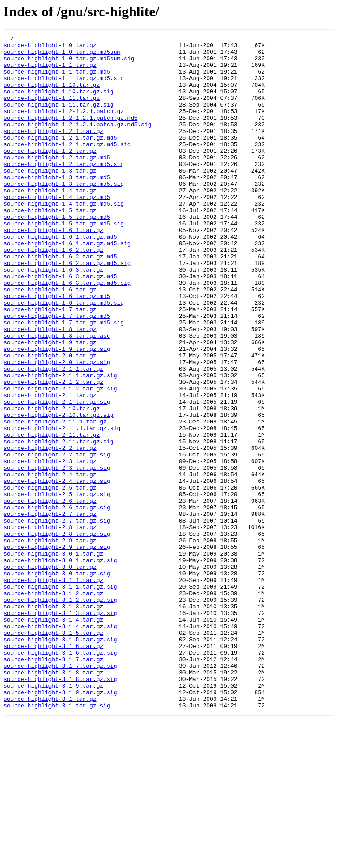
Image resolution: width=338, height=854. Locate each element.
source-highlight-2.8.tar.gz (50, 626)
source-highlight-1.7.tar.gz (50, 364)
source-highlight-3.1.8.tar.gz (53, 800)
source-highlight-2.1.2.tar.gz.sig (60, 460)
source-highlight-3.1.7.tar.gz (53, 784)
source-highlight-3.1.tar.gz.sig (57, 840)
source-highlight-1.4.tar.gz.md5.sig (64, 238)
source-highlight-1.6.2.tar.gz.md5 (60, 301)
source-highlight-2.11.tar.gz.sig (59, 523)
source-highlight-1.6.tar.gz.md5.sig (64, 357)
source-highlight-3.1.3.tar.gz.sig (60, 729)
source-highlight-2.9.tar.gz (50, 642)
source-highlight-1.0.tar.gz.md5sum (62, 55)
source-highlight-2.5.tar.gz (50, 578)
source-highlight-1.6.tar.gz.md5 (57, 349)
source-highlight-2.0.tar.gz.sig (57, 428)
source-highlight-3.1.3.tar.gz (53, 721)
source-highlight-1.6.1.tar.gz (53, 269)
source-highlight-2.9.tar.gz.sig (57, 650)
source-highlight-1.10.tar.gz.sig (59, 103)
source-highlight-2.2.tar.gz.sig (57, 539)
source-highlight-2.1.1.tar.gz (53, 436)
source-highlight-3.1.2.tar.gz (53, 705)
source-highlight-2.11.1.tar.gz (55, 499)
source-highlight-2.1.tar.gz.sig (57, 475)
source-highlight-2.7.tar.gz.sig (57, 618)
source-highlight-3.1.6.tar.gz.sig (60, 776)
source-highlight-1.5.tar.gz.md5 (57, 254)
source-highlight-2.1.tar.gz (50, 467)
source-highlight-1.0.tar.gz (50, 48)
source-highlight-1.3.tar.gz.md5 (57, 206)
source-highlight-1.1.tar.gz (50, 71)
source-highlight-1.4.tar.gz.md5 (57, 230)
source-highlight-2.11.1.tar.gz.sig (62, 507)
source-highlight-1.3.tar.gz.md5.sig (64, 214)
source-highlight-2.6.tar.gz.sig (57, 602)
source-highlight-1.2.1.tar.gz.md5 (60, 158)
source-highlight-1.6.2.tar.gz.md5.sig (67, 309)
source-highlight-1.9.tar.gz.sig (57, 412)
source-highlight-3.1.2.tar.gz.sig (60, 713)
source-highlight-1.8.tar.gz (50, 388)
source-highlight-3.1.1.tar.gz (53, 689)
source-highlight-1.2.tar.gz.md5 (57, 182)
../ (9, 40)
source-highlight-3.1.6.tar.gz (53, 769)
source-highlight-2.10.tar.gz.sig (59, 491)
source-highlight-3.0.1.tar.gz (53, 658)
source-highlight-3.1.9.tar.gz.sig (60, 824)
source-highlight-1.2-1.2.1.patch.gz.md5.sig (77, 143)
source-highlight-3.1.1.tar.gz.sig (60, 697)
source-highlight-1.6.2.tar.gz (53, 293)
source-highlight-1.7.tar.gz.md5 (57, 372)
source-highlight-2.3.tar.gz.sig (57, 555)
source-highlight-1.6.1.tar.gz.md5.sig (67, 285)
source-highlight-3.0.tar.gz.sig (57, 681)
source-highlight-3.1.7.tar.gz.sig (60, 792)
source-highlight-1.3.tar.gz (50, 198)
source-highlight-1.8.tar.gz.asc (57, 396)
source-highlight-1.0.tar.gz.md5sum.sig (69, 63)
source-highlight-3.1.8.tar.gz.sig (60, 808)
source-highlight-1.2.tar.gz (50, 174)
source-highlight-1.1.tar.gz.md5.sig (64, 87)
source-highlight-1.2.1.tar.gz (53, 151)
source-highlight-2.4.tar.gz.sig (57, 570)
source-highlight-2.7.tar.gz (50, 610)
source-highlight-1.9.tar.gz (50, 404)
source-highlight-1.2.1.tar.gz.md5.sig (67, 166)
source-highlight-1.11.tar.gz (52, 111)
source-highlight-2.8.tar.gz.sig (57, 634)
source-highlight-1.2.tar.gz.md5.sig (64, 190)
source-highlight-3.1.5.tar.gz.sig (60, 761)
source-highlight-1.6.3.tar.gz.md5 (60, 325)
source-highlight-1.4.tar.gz (50, 222)
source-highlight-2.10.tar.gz (52, 483)
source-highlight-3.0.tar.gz (50, 673)
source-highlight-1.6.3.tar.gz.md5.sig (67, 333)
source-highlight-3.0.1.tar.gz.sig (60, 666)
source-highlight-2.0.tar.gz (50, 420)
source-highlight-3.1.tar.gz (50, 832)
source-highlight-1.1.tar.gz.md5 (57, 79)
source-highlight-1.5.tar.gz (50, 246)
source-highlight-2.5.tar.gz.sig (57, 586)
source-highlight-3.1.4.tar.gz (53, 737)
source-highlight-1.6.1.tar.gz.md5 (60, 277)
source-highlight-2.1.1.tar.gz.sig (60, 444)
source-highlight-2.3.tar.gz (50, 547)
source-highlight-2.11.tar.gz (52, 515)
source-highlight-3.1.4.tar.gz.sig (60, 745)
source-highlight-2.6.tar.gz (50, 594)
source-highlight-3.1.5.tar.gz (53, 753)
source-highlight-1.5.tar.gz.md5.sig (64, 261)
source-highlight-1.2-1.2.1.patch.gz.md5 (70, 135)
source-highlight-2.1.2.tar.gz (53, 452)
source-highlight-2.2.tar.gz (50, 531)
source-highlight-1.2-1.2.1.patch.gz (64, 127)
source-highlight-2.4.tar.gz (50, 563)
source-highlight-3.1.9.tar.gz (53, 816)
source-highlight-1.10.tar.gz (52, 95)
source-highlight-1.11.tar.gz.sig (59, 119)
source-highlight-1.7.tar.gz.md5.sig (64, 380)
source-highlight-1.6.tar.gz (50, 341)
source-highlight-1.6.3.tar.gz (53, 317)
